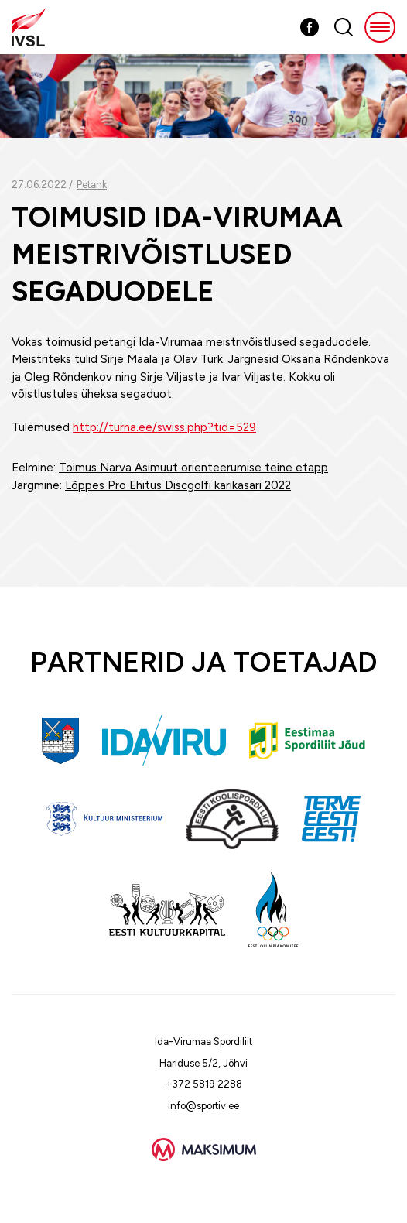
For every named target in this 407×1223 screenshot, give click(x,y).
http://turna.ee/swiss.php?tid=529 (164, 427)
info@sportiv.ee (203, 1106)
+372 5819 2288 (204, 1084)
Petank (92, 184)
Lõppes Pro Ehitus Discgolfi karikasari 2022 (178, 485)
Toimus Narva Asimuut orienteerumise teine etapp (193, 467)
